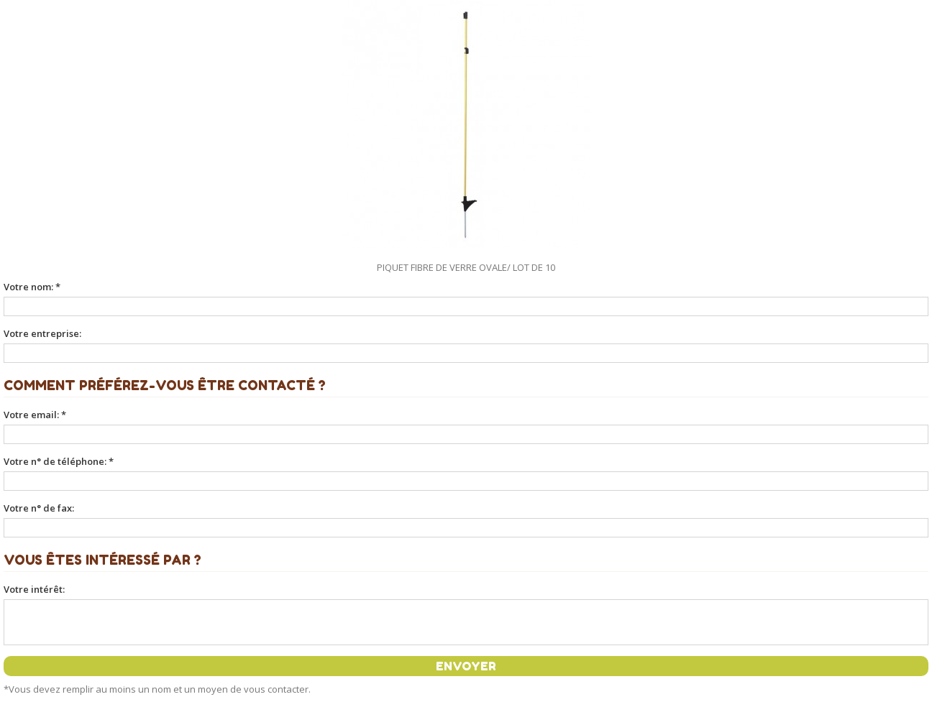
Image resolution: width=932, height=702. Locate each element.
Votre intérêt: (34, 589)
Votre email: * (35, 414)
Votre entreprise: (42, 333)
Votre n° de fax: (39, 508)
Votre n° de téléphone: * (59, 461)
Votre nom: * (32, 286)
